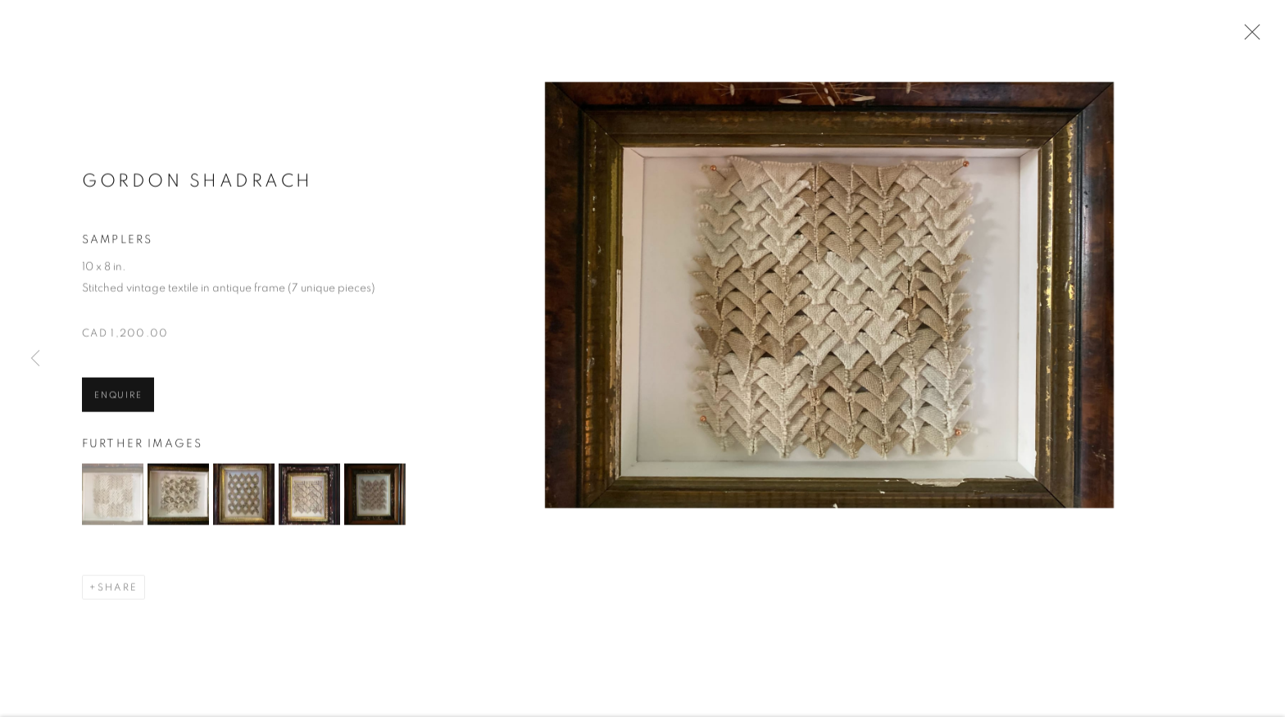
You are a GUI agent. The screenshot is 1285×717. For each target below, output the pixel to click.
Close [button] (1248, 37)
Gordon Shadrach (197, 183)
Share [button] (118, 589)
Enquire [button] (118, 396)
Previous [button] (35, 358)
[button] (112, 496)
